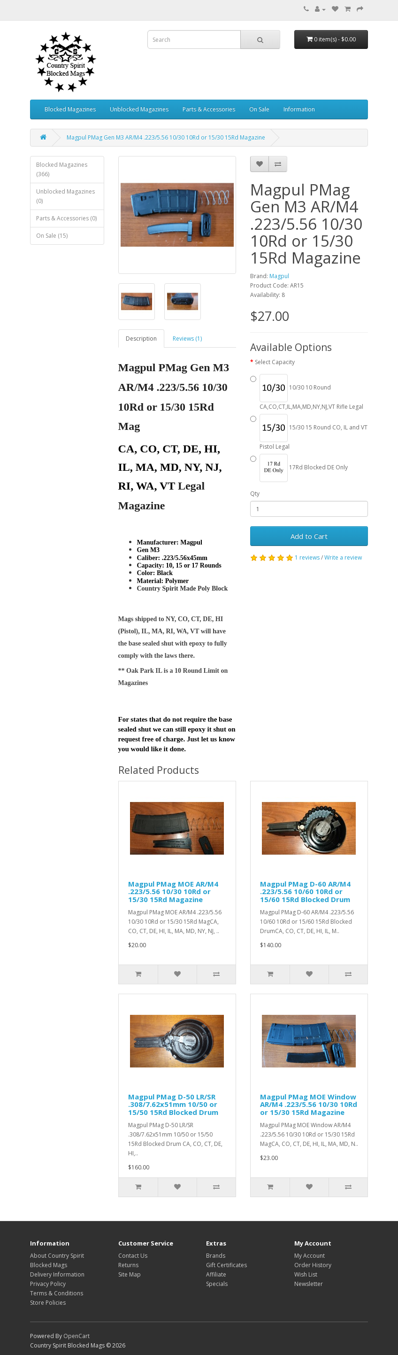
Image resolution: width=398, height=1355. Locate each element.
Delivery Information (57, 1274)
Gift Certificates (226, 1265)
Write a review (343, 557)
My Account (309, 1256)
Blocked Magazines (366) (61, 169)
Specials (217, 1284)
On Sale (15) (52, 236)
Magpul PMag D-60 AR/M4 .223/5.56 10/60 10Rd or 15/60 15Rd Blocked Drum (305, 891)
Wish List (305, 1274)
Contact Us (132, 1256)
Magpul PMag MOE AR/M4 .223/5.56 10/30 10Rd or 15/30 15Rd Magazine (173, 891)
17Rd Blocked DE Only (299, 468)
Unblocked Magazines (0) (65, 196)
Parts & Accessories (209, 109)
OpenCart (76, 1336)
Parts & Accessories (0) (66, 218)
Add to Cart (309, 536)
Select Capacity (275, 362)
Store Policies (48, 1303)
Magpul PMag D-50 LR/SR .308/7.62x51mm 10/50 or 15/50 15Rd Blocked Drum (173, 1104)
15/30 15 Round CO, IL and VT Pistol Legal (308, 432)
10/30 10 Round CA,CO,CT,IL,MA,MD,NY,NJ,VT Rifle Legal (306, 392)
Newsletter (308, 1284)
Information (299, 109)
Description (141, 339)
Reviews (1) (187, 339)
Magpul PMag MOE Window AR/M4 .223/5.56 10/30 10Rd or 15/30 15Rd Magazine (308, 1104)
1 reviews (307, 557)
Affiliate (216, 1274)
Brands (215, 1256)
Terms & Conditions (56, 1293)
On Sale (259, 109)
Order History (312, 1265)
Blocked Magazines (70, 109)
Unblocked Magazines (139, 109)
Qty (255, 494)
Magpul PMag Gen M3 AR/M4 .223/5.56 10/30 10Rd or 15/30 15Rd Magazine (166, 137)
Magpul (279, 276)
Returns (128, 1265)
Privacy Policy (48, 1284)
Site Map (129, 1274)
